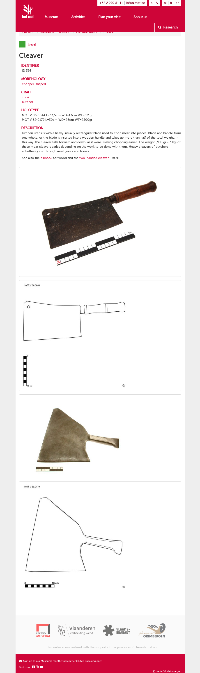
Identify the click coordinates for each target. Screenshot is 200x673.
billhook (46, 158)
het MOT (28, 32)
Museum (51, 17)
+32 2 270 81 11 (111, 3)
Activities (78, 17)
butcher (27, 102)
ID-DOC (65, 32)
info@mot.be (135, 3)
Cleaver (109, 32)
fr (171, 3)
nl (165, 3)
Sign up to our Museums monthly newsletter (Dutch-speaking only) (60, 661)
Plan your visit (109, 17)
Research (168, 27)
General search (87, 32)
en (177, 3)
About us (140, 17)
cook (25, 97)
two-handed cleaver (94, 158)
